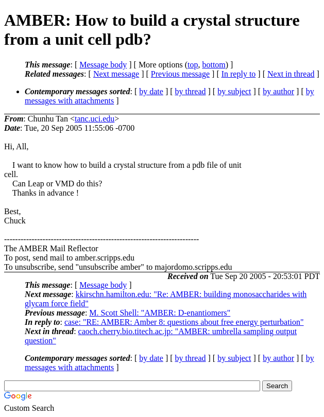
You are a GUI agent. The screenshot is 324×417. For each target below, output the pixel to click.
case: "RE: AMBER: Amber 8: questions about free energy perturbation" (184, 322)
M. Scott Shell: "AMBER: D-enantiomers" (159, 312)
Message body (103, 64)
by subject (234, 91)
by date (151, 91)
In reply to (238, 74)
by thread (190, 91)
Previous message (180, 74)
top (192, 64)
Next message (116, 74)
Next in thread (291, 74)
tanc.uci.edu (94, 118)
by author (278, 91)
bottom (213, 64)
